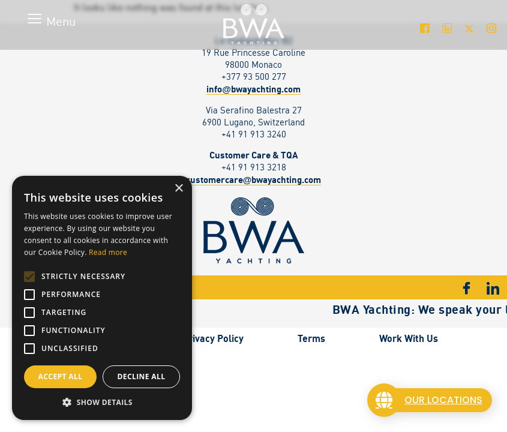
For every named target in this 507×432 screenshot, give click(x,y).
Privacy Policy (213, 338)
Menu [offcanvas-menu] (61, 21)
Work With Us (408, 338)
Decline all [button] (142, 376)
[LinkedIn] (447, 28)
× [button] (178, 188)
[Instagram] (491, 28)
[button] (102, 402)
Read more (108, 252)
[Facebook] (424, 28)
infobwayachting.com (253, 88)
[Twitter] (469, 28)
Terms (311, 338)
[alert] (102, 298)
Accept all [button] (60, 376)
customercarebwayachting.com (254, 179)
